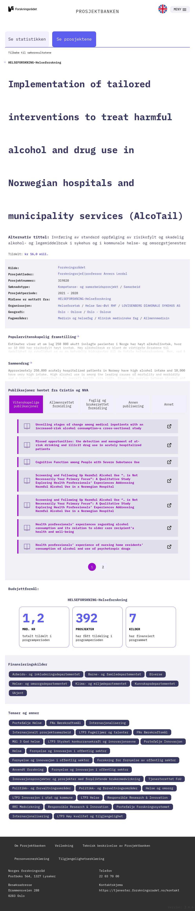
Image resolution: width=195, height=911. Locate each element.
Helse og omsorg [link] (159, 788)
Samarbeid (132, 287)
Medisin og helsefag (75, 318)
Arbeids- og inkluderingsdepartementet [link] (46, 674)
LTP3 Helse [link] (90, 797)
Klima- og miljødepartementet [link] (101, 684)
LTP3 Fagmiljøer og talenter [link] (103, 732)
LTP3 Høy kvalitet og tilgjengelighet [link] (90, 816)
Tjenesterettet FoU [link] (165, 779)
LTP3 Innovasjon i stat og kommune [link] (42, 797)
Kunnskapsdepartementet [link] (155, 684)
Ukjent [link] (17, 693)
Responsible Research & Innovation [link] (138, 797)
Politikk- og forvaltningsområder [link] (41, 788)
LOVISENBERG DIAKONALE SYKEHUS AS (151, 305)
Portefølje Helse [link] (27, 723)
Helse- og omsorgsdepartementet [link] (39, 684)
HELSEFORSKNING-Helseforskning (84, 299)
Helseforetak (69, 305)
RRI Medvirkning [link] (26, 807)
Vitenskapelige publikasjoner (26, 404)
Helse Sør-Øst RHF (100, 305)
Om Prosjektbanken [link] (30, 845)
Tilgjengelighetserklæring (81, 859)
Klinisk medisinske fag (118, 318)
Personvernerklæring (32, 859)
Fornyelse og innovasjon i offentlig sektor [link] (68, 751)
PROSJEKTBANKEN (97, 11)
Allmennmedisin (156, 318)
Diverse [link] (155, 674)
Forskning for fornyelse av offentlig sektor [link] (136, 760)
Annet (169, 404)
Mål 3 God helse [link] (26, 741)
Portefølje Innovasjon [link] (163, 741)
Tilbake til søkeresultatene (29, 52)
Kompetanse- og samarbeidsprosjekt (88, 287)
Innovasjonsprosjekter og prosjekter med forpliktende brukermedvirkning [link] (76, 779)
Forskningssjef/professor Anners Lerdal (92, 273)
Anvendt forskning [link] (27, 769)
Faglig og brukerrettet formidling (97, 404)
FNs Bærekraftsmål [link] (65, 723)
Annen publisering (133, 404)
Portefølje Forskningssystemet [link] (143, 807)
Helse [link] (17, 751)
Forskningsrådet (72, 267)
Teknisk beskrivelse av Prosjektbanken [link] (116, 845)
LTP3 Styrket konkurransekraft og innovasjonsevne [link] (92, 741)
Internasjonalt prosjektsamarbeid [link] (41, 732)
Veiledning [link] (64, 845)
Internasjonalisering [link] (107, 723)
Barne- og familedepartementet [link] (114, 674)
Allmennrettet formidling (62, 404)
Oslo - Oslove (70, 312)
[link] (162, 9)
